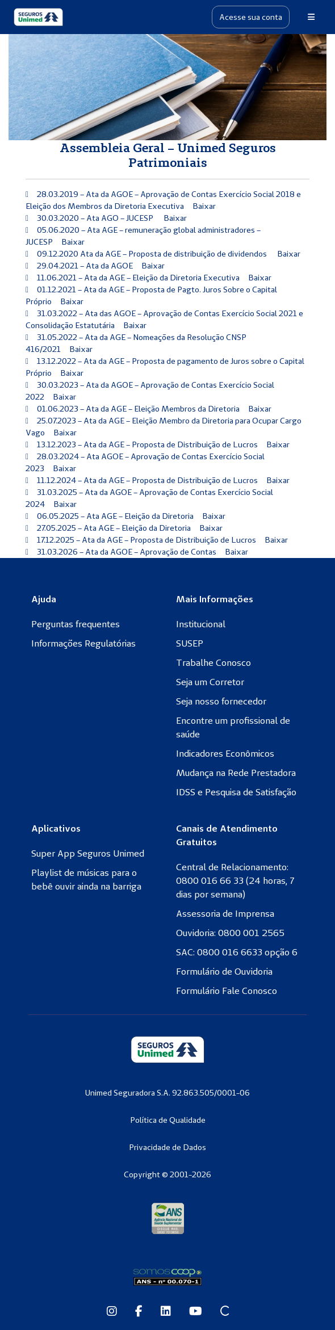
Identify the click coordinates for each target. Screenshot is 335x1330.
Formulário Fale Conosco (226, 990)
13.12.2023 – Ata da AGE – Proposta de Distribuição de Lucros (147, 444)
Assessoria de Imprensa (225, 913)
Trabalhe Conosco (213, 662)
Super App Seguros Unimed (87, 853)
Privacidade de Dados (167, 1147)
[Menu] (311, 17)
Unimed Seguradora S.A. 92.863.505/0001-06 (167, 1093)
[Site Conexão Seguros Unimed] (224, 1312)
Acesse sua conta (250, 17)
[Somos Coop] (167, 1277)
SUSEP (189, 643)
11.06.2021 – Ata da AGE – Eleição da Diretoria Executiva (138, 277)
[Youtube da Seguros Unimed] (195, 1312)
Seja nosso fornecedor (221, 701)
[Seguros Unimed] (38, 17)
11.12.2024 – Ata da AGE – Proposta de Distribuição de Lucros (147, 480)
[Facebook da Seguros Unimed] (139, 1312)
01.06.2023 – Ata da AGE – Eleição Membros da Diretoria (138, 409)
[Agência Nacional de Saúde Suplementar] (168, 1218)
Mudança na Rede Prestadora (236, 772)
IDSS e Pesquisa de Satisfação (236, 792)
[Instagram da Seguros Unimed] (112, 1312)
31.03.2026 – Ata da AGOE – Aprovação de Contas (126, 552)
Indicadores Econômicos (225, 753)
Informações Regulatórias (83, 643)
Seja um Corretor (210, 681)
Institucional (200, 624)
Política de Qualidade (168, 1120)
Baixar (204, 206)
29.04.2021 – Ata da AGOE (85, 266)
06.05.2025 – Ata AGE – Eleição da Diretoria (115, 516)
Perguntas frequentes (75, 624)
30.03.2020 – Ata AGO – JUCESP (96, 218)
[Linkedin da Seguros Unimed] (166, 1312)
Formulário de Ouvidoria (224, 971)
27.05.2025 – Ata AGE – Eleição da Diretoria (114, 528)
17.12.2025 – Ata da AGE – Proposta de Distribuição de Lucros (146, 540)
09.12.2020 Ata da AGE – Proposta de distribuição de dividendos (153, 254)
